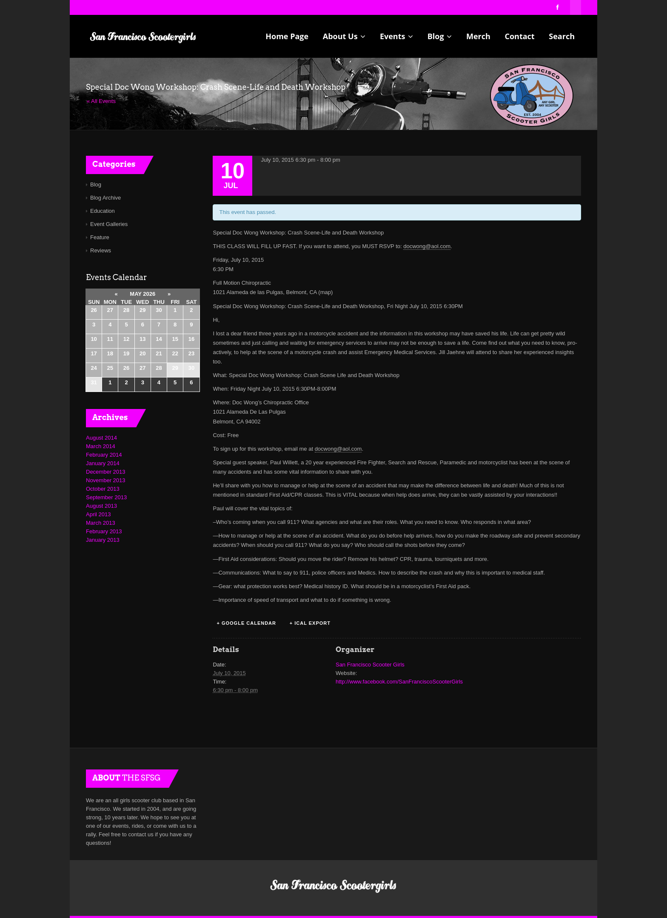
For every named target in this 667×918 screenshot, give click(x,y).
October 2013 (103, 489)
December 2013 (105, 472)
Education (102, 211)
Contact (519, 36)
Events (396, 36)
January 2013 (103, 540)
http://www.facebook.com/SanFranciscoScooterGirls (399, 681)
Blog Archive (105, 197)
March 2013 (100, 523)
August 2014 (101, 438)
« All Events (101, 101)
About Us (344, 36)
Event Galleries (109, 224)
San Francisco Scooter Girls (370, 664)
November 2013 (105, 480)
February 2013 (104, 531)
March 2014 (100, 446)
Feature (99, 237)
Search (562, 36)
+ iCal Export (310, 623)
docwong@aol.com (426, 246)
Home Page (286, 36)
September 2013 (106, 497)
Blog (440, 36)
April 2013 (98, 514)
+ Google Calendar (246, 623)
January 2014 (103, 463)
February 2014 (104, 455)
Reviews (100, 250)
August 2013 (101, 506)
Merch (478, 36)
